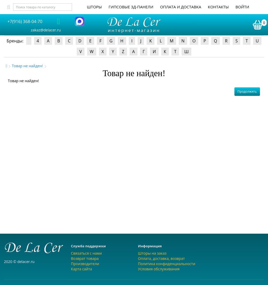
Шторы (94, 6)
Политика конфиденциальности (166, 263)
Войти (242, 6)
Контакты (218, 6)
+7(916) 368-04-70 (24, 21)
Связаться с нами (86, 253)
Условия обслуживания (159, 268)
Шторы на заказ (152, 253)
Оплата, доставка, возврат (161, 258)
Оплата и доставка (180, 6)
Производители (85, 263)
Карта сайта (81, 268)
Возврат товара (85, 258)
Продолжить (247, 91)
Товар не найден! (27, 65)
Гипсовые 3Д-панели (131, 6)
